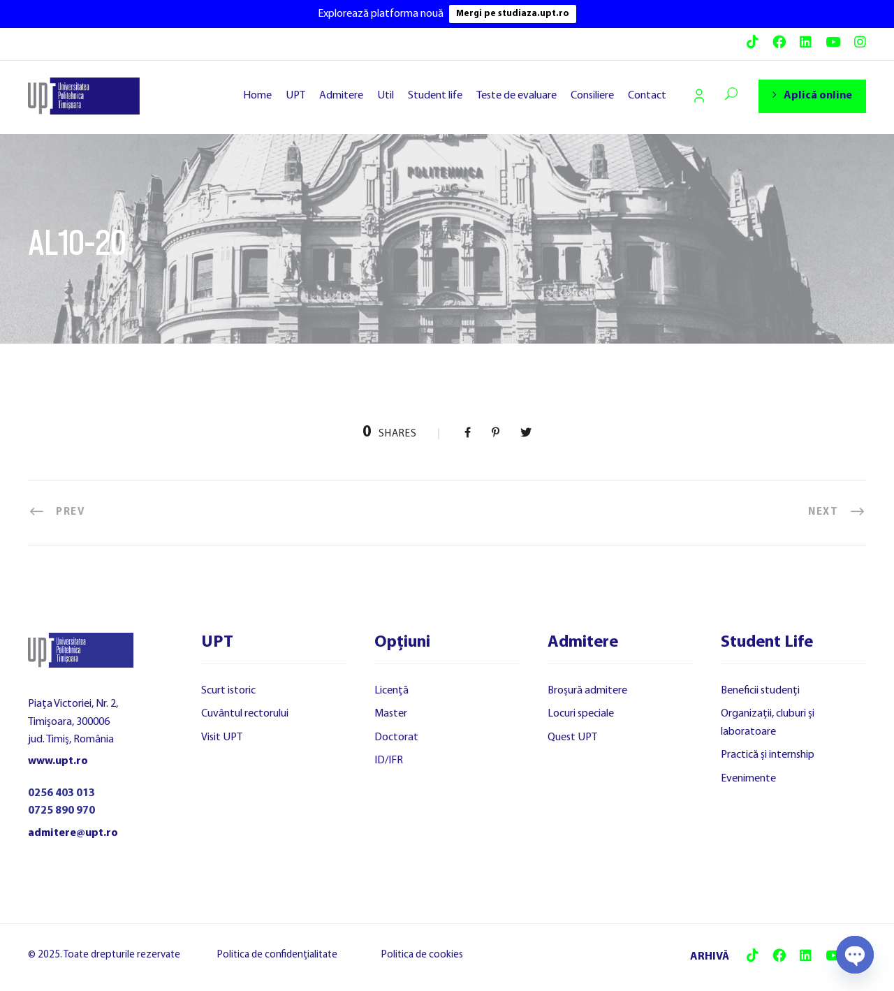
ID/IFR (388, 760)
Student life (435, 95)
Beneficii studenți (760, 690)
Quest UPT (572, 737)
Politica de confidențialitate (277, 955)
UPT (295, 95)
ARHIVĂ (709, 956)
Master (390, 713)
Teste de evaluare (516, 95)
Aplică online (812, 95)
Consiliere (592, 95)
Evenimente (748, 778)
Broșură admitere (587, 690)
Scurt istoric (228, 690)
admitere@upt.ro (73, 833)
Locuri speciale (581, 713)
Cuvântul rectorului (244, 713)
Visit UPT (221, 737)
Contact (647, 95)
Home (257, 95)
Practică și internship (767, 755)
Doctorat (396, 737)
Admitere (341, 95)
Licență (391, 690)
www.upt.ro (58, 761)
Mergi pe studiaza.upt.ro (512, 13)
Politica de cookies (422, 955)
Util (385, 95)
